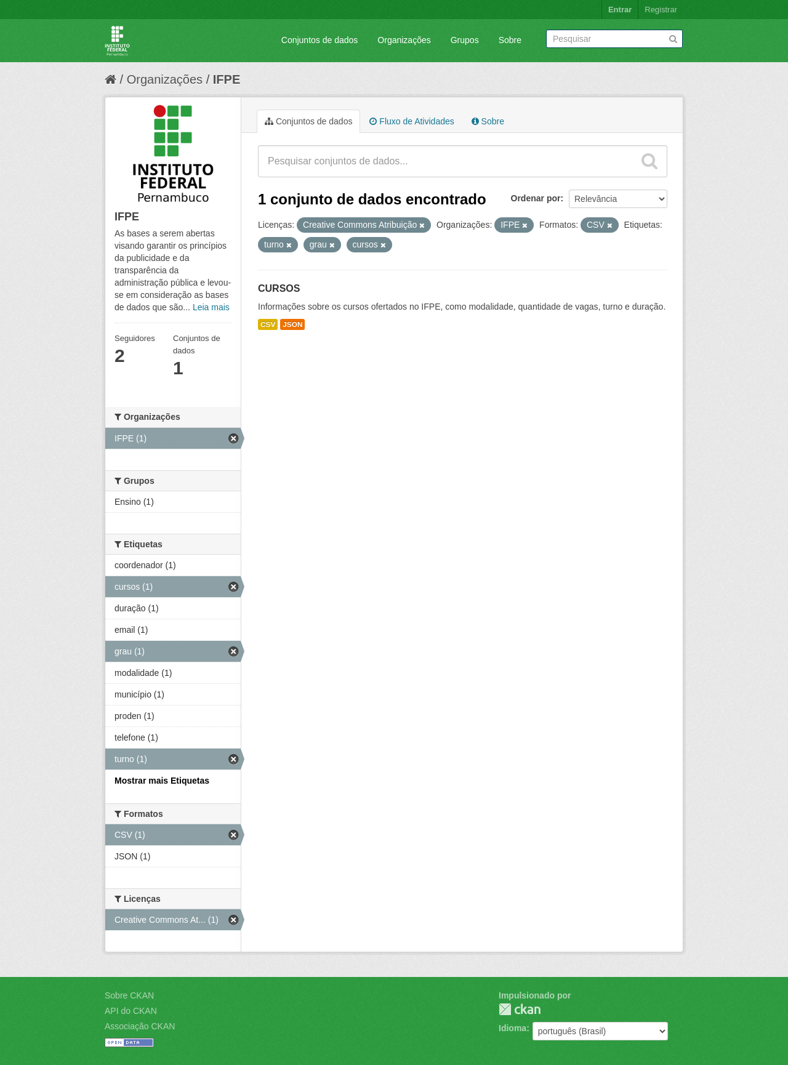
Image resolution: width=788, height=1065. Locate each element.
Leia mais (211, 307)
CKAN (520, 1009)
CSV (267, 324)
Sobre (510, 40)
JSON (292, 324)
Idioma (512, 1028)
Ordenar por (536, 198)
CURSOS (279, 288)
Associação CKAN (140, 1026)
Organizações (403, 40)
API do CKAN (131, 1011)
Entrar (620, 9)
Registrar (661, 9)
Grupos (465, 40)
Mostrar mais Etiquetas (162, 781)
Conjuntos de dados (319, 40)
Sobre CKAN (129, 995)
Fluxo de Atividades (411, 121)
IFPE (226, 79)
